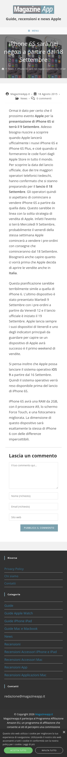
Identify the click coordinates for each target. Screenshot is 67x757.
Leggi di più (29, 744)
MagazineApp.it (20, 94)
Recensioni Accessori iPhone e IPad (30, 652)
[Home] (3, 68)
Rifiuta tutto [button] (49, 750)
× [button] (64, 732)
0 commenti (44, 98)
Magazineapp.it (44, 714)
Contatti (10, 583)
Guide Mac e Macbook (21, 628)
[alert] (33, 743)
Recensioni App (15, 667)
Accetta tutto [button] (18, 750)
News (24, 98)
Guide (8, 605)
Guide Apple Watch (18, 613)
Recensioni (12, 644)
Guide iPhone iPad (18, 621)
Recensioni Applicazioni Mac (25, 675)
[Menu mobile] (33, 30)
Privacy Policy (14, 569)
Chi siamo (11, 576)
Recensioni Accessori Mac (23, 659)
